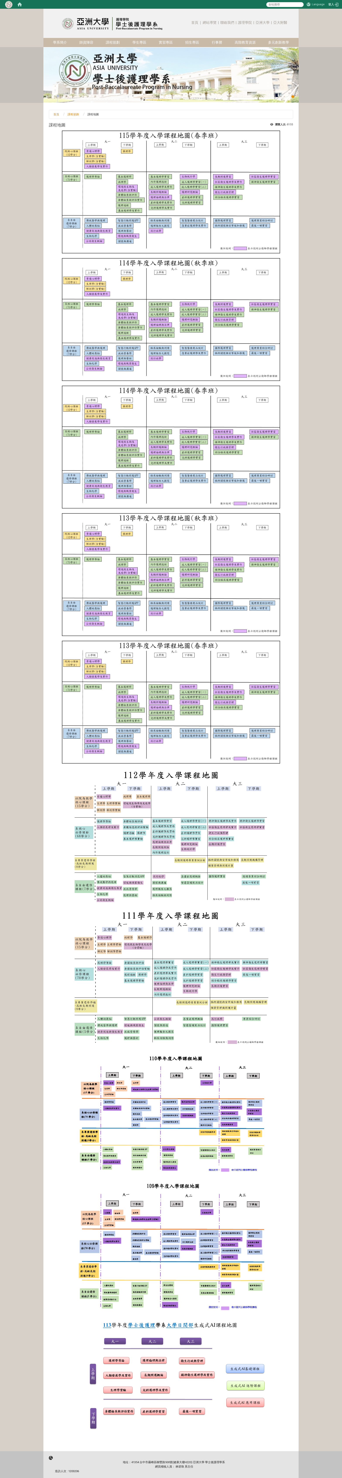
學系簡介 (60, 42)
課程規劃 (113, 42)
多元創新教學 (278, 42)
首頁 (194, 22)
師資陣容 (86, 42)
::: (291, 16)
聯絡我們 (227, 22)
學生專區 (139, 42)
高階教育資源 (245, 42)
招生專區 (192, 42)
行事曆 (217, 42)
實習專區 (166, 42)
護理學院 (245, 22)
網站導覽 (210, 22)
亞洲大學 (263, 22)
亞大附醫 (280, 22)
